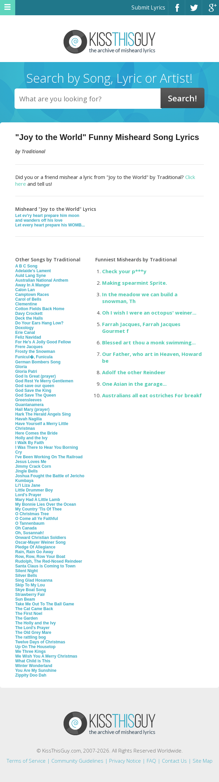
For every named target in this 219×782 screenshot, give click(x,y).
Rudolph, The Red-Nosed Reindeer (48, 561)
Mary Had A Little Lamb (37, 499)
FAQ (151, 760)
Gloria (21, 366)
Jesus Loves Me (30, 461)
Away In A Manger (32, 285)
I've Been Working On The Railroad (48, 457)
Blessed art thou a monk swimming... (149, 342)
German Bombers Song (37, 362)
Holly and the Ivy (31, 438)
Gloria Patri (26, 371)
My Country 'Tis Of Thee (38, 509)
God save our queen (34, 385)
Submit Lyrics (148, 7)
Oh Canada (25, 528)
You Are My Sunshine (35, 670)
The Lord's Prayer (32, 627)
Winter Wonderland (33, 665)
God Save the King (33, 390)
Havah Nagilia (28, 419)
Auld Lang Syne (30, 275)
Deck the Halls (29, 318)
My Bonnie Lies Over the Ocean (45, 504)
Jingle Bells (26, 471)
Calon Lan (25, 289)
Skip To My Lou (30, 585)
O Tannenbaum (29, 523)
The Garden (26, 618)
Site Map (203, 760)
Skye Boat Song (30, 589)
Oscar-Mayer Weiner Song (40, 542)
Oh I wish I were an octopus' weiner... (149, 312)
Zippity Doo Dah (30, 675)
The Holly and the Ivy (35, 623)
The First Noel (28, 613)
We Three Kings (30, 651)
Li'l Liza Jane (27, 485)
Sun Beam (25, 599)
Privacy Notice (125, 760)
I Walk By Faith (29, 442)
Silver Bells (26, 575)
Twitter (193, 10)
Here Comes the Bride (36, 433)
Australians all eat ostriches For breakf (152, 395)
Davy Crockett (29, 313)
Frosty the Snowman (35, 351)
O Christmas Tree (32, 514)
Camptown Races (32, 294)
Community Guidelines (77, 760)
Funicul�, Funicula (34, 357)
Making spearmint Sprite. (134, 282)
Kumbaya (24, 480)
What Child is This (32, 661)
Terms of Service (26, 760)
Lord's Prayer (28, 495)
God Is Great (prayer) (35, 376)
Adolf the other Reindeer (134, 372)
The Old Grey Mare (33, 632)
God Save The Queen (35, 395)
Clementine (26, 304)
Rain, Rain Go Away (34, 551)
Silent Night (26, 570)
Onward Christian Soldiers (40, 537)
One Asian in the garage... (134, 383)
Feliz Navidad (28, 337)
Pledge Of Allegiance (35, 547)
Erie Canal (25, 332)
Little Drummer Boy (34, 490)
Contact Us (174, 760)
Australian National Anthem (41, 280)
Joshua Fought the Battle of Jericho (49, 476)
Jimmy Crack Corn (33, 466)
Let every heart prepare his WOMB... (50, 225)
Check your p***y (124, 271)
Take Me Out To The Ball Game (44, 604)
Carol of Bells (28, 299)
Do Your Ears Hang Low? (39, 323)
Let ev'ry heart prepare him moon (47, 215)
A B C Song (26, 266)
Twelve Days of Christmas (40, 642)
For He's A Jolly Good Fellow (43, 342)
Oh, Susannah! (29, 532)
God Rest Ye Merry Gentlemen (44, 381)
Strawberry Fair (30, 594)
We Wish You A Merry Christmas (46, 656)
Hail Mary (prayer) (32, 409)
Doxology (24, 327)
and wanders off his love (39, 220)
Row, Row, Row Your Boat (40, 556)
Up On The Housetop (35, 646)
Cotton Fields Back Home (39, 308)
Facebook (176, 10)
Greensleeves (28, 400)
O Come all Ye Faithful (36, 518)
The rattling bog (30, 637)
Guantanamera (29, 404)
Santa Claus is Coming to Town (45, 566)
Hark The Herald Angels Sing (43, 414)
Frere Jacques (29, 346)
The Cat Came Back (34, 608)
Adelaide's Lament (33, 270)
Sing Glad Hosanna (33, 580)
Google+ (210, 10)
